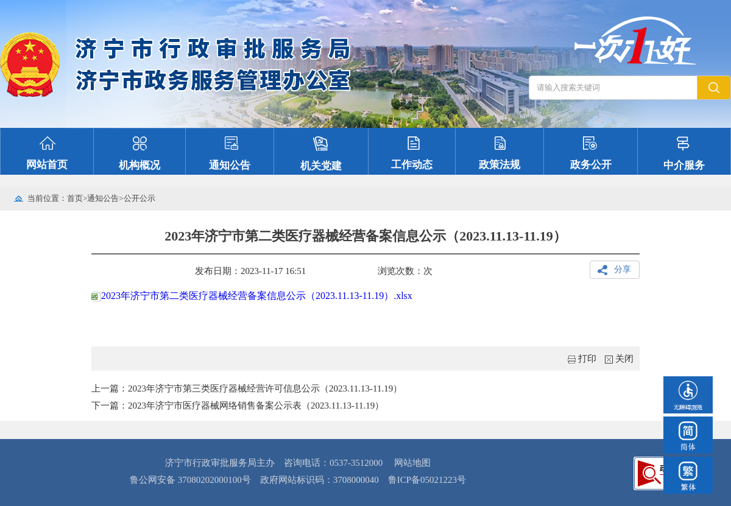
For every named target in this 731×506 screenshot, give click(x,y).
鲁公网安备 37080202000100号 (190, 480)
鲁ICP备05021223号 (427, 480)
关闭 (624, 359)
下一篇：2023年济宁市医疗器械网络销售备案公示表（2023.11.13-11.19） (237, 405)
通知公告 (103, 198)
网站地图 (412, 463)
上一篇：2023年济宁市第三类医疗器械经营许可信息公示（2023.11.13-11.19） (246, 388)
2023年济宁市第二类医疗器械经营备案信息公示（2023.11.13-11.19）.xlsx (251, 295)
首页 (75, 198)
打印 (587, 359)
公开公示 (139, 198)
